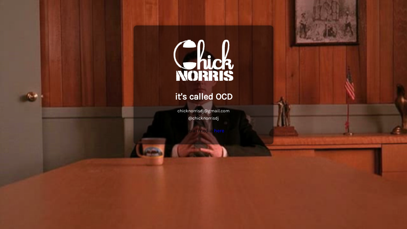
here (219, 131)
